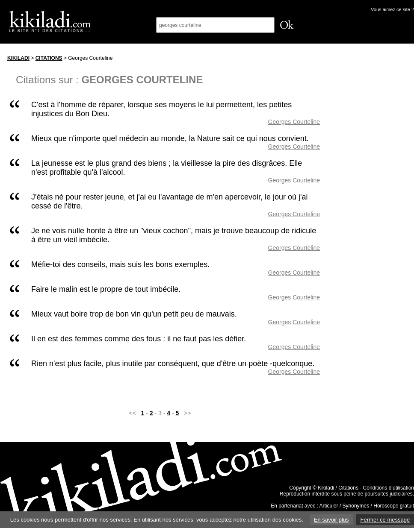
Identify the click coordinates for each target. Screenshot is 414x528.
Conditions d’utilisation (388, 488)
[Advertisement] (375, 179)
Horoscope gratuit (393, 506)
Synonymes (356, 506)
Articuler (328, 506)
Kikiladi (18, 58)
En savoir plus (331, 519)
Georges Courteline (294, 121)
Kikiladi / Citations (338, 488)
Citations (48, 58)
